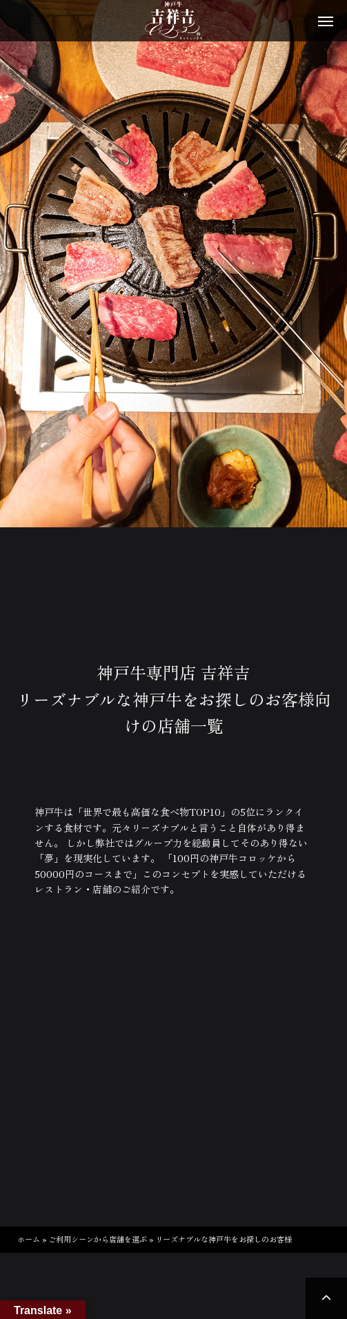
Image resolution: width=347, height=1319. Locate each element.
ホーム (28, 1238)
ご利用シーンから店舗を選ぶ (97, 1238)
